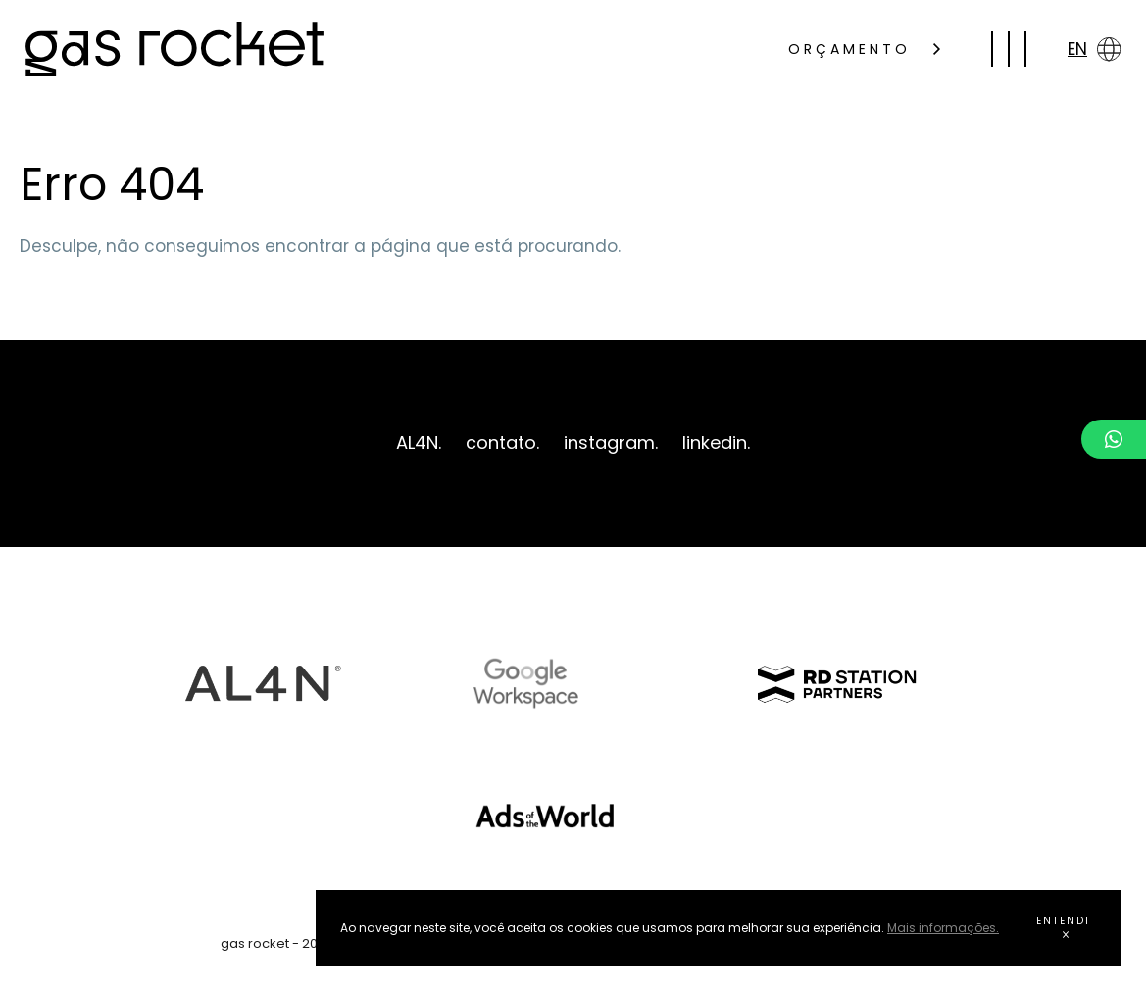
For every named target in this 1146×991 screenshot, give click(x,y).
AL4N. (418, 442)
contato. (502, 442)
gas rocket (174, 49)
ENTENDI (1063, 926)
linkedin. (716, 442)
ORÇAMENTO (864, 49)
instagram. (611, 442)
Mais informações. (943, 927)
